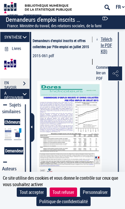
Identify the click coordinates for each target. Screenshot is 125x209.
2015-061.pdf (43, 55)
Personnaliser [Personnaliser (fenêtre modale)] (95, 192)
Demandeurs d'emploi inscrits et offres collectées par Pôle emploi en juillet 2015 (61, 43)
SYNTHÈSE (16, 37)
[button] (115, 73)
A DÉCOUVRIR (16, 94)
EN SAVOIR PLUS (16, 84)
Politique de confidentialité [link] (63, 201)
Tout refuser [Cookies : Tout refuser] (63, 192)
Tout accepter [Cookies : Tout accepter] (32, 192)
